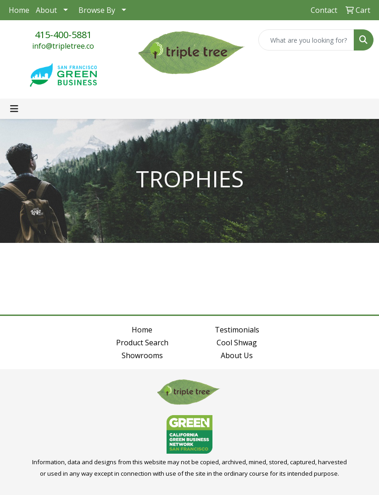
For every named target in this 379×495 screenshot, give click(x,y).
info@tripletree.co (63, 46)
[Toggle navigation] (14, 108)
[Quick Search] (306, 40)
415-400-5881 (63, 34)
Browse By (96, 10)
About (46, 10)
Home (19, 10)
